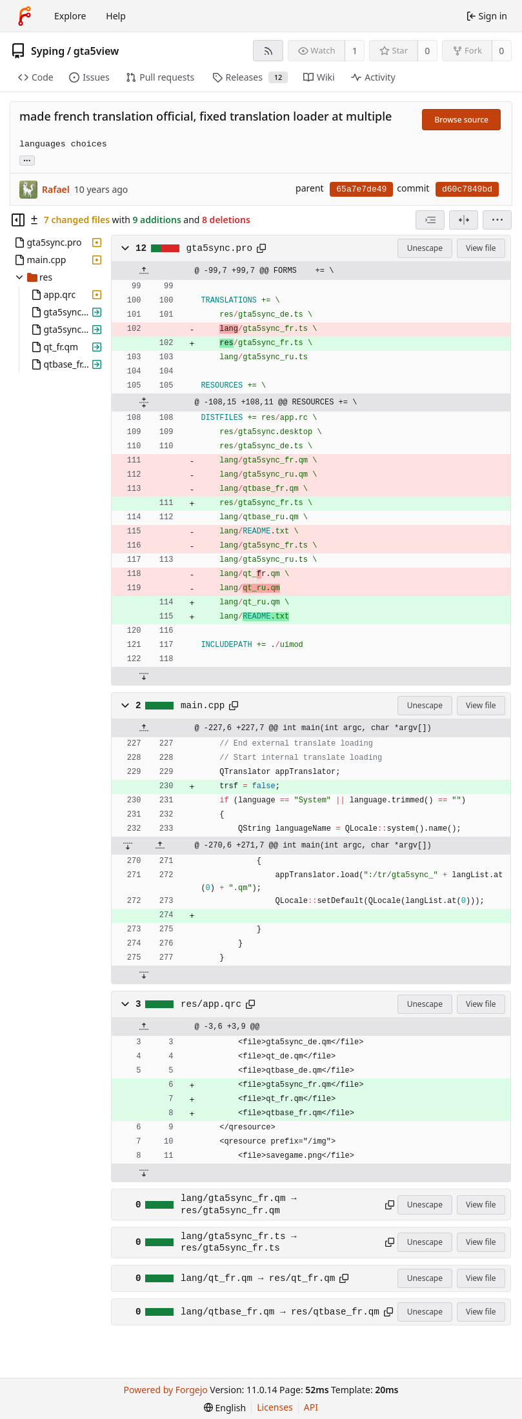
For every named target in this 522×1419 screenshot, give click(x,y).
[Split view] (463, 220)
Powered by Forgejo (166, 1390)
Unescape (425, 248)
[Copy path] (261, 248)
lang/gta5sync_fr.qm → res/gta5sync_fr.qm (239, 1204)
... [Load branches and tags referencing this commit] (27, 159)
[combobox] (430, 220)
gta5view (96, 51)
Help (116, 16)
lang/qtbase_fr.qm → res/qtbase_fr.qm (280, 1312)
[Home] (24, 16)
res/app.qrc (211, 1004)
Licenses (275, 1407)
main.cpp (203, 705)
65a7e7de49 (361, 189)
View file (481, 248)
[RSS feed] (268, 50)
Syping (48, 51)
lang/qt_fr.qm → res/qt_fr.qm (258, 1278)
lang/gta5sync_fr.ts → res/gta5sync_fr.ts (239, 1242)
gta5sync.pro (219, 248)
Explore (70, 16)
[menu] (497, 220)
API (311, 1407)
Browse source (461, 119)
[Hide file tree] (18, 219)
